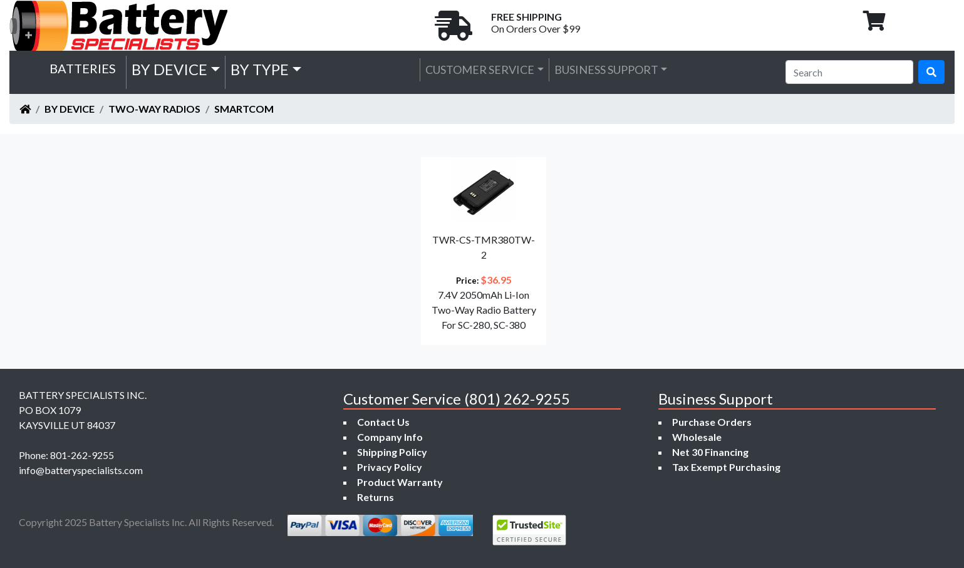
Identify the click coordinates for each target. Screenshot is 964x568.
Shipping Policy (392, 452)
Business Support (606, 69)
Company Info (390, 437)
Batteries (82, 68)
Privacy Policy (389, 467)
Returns (375, 497)
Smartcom (244, 109)
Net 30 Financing (710, 452)
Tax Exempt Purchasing (726, 467)
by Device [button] (169, 69)
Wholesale (697, 437)
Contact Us (383, 422)
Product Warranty (400, 482)
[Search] (849, 72)
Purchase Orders (712, 422)
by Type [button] (260, 69)
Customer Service (479, 69)
